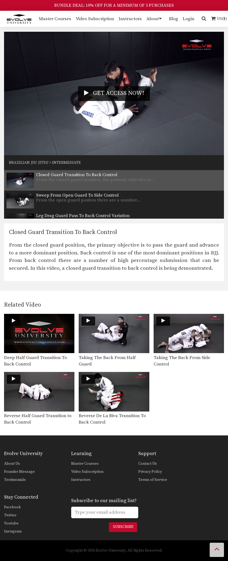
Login (188, 19)
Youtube (11, 523)
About (152, 19)
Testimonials (15, 479)
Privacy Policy (150, 471)
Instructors (130, 19)
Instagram (13, 531)
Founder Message (19, 471)
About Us (12, 463)
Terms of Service (152, 479)
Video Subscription (95, 19)
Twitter (10, 515)
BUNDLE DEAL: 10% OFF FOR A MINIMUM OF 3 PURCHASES (114, 5)
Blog (173, 19)
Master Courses (55, 19)
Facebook (12, 507)
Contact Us (147, 463)
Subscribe (123, 526)
